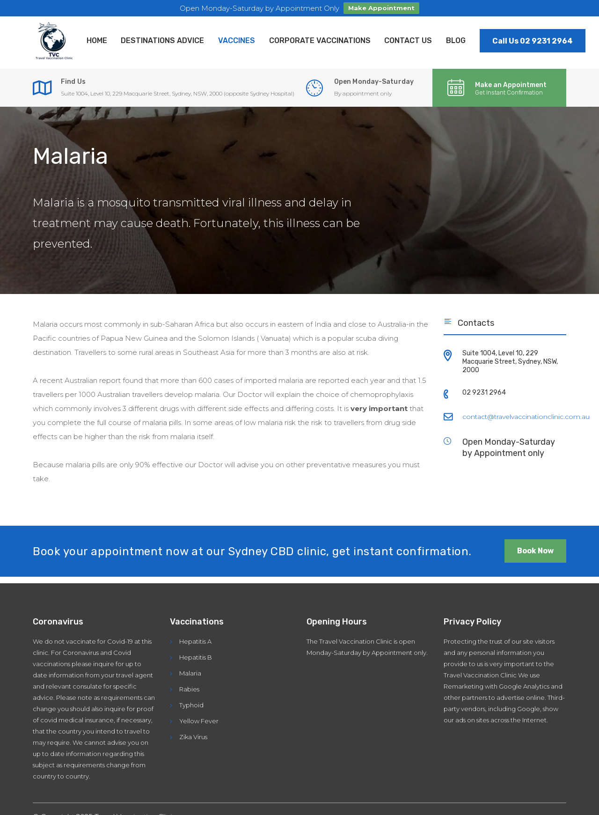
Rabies (189, 689)
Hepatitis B (195, 657)
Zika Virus (193, 737)
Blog (457, 40)
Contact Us (409, 40)
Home (97, 40)
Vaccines (237, 40)
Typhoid (191, 705)
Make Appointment (381, 8)
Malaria (190, 673)
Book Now (535, 551)
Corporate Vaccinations (320, 40)
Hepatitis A (195, 641)
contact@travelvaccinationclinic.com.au (526, 417)
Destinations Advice (163, 40)
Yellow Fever (199, 721)
